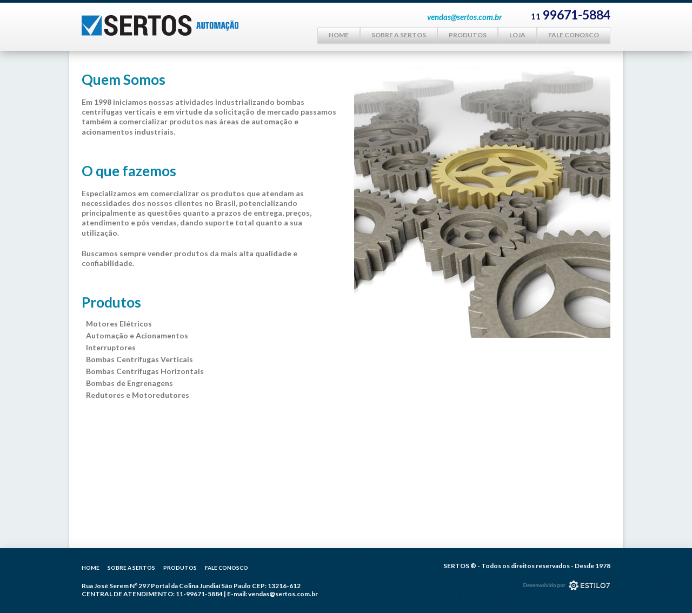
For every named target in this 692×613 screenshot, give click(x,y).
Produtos (468, 35)
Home (339, 35)
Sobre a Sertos (398, 35)
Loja (517, 35)
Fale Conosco (573, 35)
